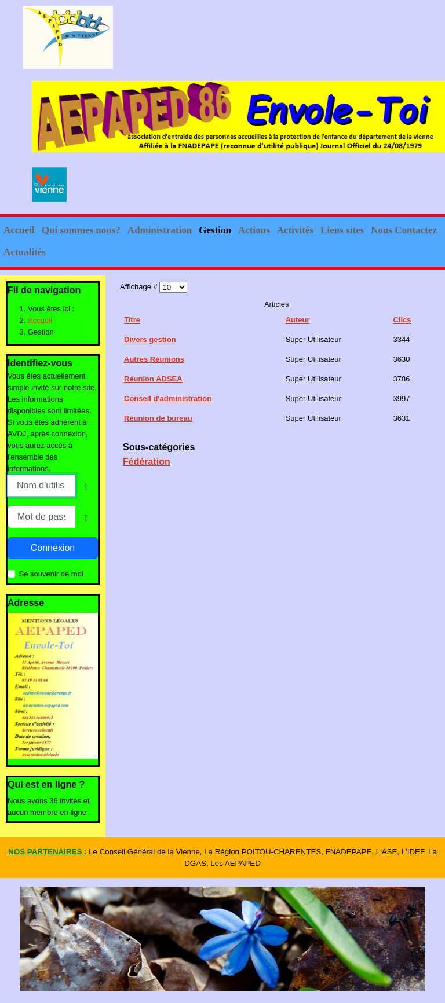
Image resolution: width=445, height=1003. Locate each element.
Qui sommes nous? (81, 230)
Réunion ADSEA (153, 378)
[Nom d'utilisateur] (41, 486)
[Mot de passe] (41, 517)
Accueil (19, 230)
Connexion (53, 548)
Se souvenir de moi (51, 574)
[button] (109, 231)
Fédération (146, 461)
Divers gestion (150, 339)
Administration (159, 230)
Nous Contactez (404, 230)
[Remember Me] (11, 574)
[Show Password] (86, 519)
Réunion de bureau (158, 418)
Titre (132, 319)
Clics (402, 319)
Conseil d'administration (167, 398)
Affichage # (139, 286)
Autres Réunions (154, 359)
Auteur (298, 319)
